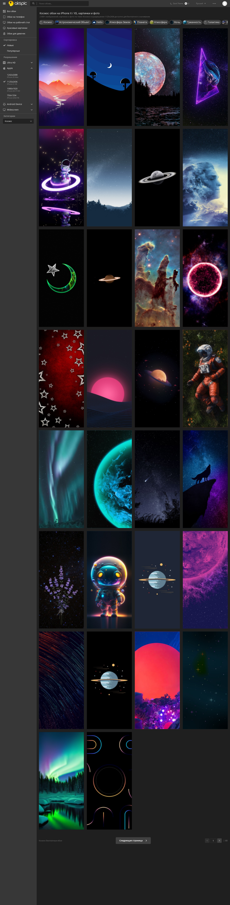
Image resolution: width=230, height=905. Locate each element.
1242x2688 (12, 75)
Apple (8, 68)
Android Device (12, 104)
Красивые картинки (15, 28)
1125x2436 (22, 82)
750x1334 (11, 95)
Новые (10, 45)
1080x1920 (12, 88)
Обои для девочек (14, 33)
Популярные (13, 50)
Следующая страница (133, 840)
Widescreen (11, 109)
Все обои (9, 11)
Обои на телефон (13, 16)
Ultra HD (9, 62)
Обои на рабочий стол (16, 22)
